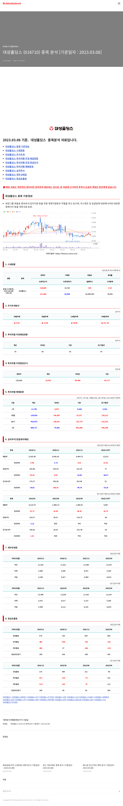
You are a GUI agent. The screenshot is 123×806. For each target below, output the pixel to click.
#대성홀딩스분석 (88, 700)
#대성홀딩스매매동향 (101, 697)
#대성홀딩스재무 (33, 700)
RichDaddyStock (12, 3)
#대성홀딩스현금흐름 (74, 700)
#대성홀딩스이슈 (100, 700)
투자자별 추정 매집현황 (21, 158)
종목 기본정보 (17, 146)
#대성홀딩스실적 (8, 700)
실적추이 (15, 170)
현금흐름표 (16, 178)
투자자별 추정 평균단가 (21, 162)
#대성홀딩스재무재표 (46, 700)
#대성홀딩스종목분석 (19, 697)
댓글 (4, 779)
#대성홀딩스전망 (60, 697)
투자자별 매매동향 (19, 166)
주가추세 (15, 154)
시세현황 (15, 150)
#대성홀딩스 (7, 697)
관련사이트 (7, 791)
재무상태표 (16, 174)
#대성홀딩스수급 (72, 697)
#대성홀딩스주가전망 (46, 697)
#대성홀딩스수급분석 (86, 697)
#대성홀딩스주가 (33, 697)
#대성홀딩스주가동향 (10, 702)
